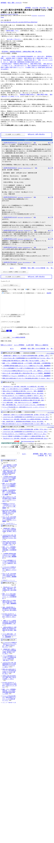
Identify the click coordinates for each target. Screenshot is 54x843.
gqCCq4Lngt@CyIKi (41, 15)
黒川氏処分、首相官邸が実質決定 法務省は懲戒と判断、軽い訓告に (22, 51)
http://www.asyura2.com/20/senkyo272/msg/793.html (9, 14)
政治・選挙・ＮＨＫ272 (14, 2)
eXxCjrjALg (20, 262)
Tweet (2, 17)
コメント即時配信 (19, 349)
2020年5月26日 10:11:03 (10, 217)
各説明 (49, 293)
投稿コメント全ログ (6, 349)
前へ (52, 7)
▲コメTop (35, 7)
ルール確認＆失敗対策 (18, 341)
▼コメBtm (43, 7)
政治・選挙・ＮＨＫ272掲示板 (36, 268)
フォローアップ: (5, 281)
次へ (48, 7)
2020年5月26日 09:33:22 (10, 197)
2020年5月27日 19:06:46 (10, 262)
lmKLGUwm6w (20, 142)
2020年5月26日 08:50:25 (10, 168)
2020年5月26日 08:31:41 (10, 142)
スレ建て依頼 (30, 349)
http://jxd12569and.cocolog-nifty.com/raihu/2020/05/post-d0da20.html (19, 22)
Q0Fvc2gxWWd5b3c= (26, 262)
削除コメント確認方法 (41, 349)
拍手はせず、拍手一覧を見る (36, 134)
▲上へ (12, 268)
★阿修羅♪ (3, 2)
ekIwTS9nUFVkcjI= (27, 142)
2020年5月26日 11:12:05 (10, 239)
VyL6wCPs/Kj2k (34, 15)
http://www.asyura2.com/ (27, 445)
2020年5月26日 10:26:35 (10, 230)
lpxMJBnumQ (20, 247)
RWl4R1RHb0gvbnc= (26, 247)
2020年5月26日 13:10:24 (10, 247)
